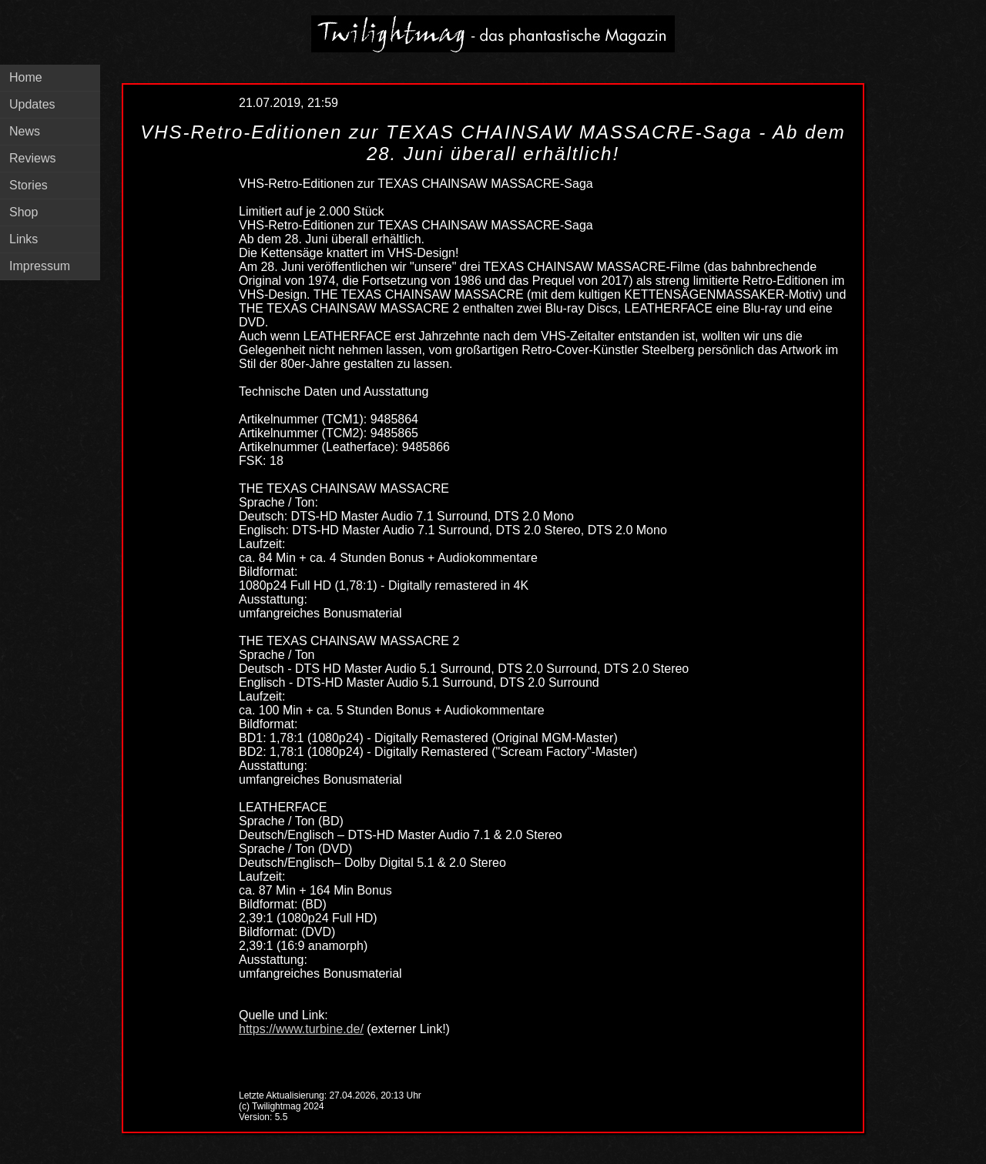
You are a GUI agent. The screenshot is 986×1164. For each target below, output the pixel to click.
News (24, 131)
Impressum (39, 266)
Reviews (32, 158)
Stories (28, 185)
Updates (32, 104)
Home (25, 77)
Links (23, 239)
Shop (23, 212)
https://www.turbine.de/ (301, 1028)
